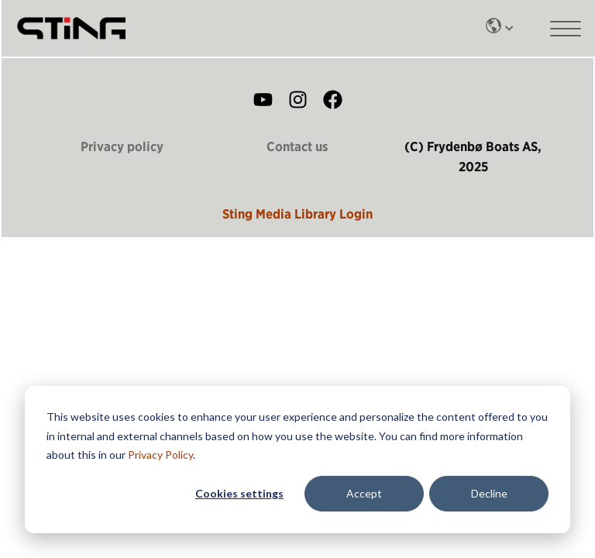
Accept (364, 493)
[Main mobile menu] (565, 28)
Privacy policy (122, 146)
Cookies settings (239, 493)
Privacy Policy (160, 454)
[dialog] (297, 459)
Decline (489, 493)
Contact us (297, 146)
